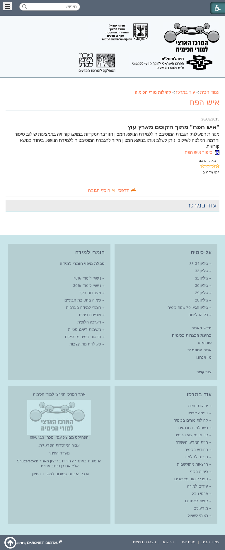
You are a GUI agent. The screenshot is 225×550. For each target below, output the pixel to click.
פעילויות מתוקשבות (85, 344)
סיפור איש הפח (202, 152)
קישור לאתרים (196, 501)
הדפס (123, 190)
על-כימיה (201, 252)
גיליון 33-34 (199, 263)
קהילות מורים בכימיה (191, 420)
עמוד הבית (209, 92)
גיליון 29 (201, 293)
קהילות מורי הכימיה (153, 92)
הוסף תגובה (99, 190)
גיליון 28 (201, 300)
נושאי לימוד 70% (86, 278)
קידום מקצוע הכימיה (191, 435)
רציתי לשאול (198, 515)
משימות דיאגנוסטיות (84, 329)
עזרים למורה (197, 486)
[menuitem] (210, 541)
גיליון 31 (201, 278)
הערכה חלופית (89, 322)
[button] (7, 6)
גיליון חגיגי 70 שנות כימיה (187, 307)
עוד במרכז (185, 92)
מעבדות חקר (90, 293)
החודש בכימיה (195, 449)
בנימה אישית (198, 413)
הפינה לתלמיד (195, 457)
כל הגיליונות (198, 315)
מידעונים (201, 508)
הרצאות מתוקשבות (192, 464)
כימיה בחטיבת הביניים (82, 300)
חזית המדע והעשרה (191, 442)
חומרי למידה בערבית (83, 307)
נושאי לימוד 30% (86, 285)
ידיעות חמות (198, 405)
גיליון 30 (201, 285)
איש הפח (204, 102)
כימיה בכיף (199, 471)
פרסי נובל (200, 493)
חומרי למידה (90, 252)
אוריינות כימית (89, 315)
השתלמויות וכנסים (193, 427)
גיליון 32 (201, 271)
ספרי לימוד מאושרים (191, 479)
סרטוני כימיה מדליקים (83, 337)
